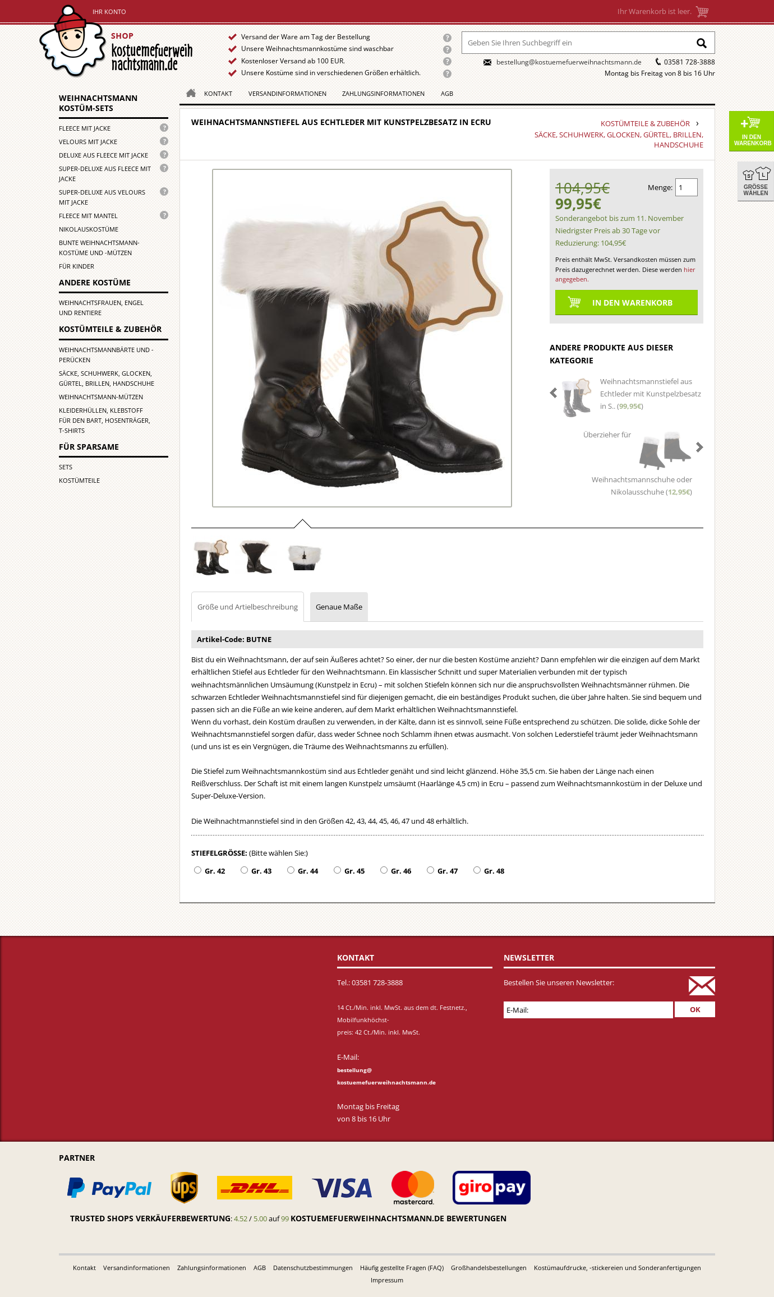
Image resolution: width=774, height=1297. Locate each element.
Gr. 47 (447, 871)
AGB (447, 93)
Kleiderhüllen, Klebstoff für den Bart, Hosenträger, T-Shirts (104, 420)
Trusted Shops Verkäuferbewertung (150, 1218)
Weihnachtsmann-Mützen (101, 397)
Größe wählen (756, 190)
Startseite (118, 41)
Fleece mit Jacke (84, 128)
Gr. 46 (401, 871)
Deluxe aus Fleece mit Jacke (103, 155)
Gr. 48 (494, 871)
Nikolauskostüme (88, 229)
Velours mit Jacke (88, 141)
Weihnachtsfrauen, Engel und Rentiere (101, 307)
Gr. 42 (215, 871)
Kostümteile (79, 480)
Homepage (187, 92)
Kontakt (218, 93)
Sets (65, 467)
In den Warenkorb (753, 140)
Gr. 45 (354, 871)
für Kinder (76, 266)
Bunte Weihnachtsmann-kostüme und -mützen (99, 247)
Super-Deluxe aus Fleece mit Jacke (105, 173)
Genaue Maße (339, 607)
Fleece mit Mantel (88, 215)
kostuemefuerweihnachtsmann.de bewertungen (398, 1218)
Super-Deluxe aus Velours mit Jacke (102, 197)
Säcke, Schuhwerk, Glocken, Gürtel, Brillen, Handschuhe (106, 378)
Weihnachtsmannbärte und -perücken (106, 354)
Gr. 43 (261, 871)
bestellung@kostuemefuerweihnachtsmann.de (569, 62)
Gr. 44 (308, 871)
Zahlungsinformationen (383, 93)
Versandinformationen (287, 93)
